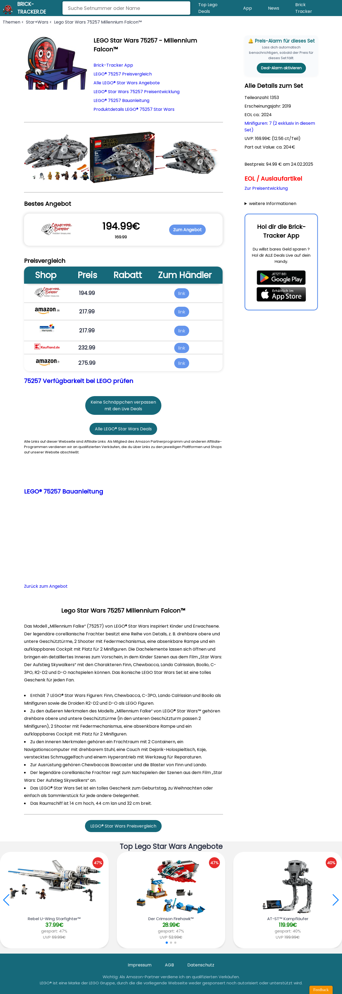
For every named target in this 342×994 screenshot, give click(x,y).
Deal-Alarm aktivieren (281, 68)
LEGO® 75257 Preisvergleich (123, 74)
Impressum (139, 965)
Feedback (321, 990)
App (247, 8)
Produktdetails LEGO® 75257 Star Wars (134, 109)
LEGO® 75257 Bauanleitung (121, 100)
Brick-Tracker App (113, 65)
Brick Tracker (303, 8)
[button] (335, 900)
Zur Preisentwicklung (266, 188)
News (273, 8)
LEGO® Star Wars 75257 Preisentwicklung (137, 92)
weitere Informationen (272, 203)
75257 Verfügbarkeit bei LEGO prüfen (78, 381)
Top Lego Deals (207, 8)
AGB (169, 965)
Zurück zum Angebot (46, 586)
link (181, 293)
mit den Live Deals (123, 409)
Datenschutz (200, 965)
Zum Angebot (187, 230)
